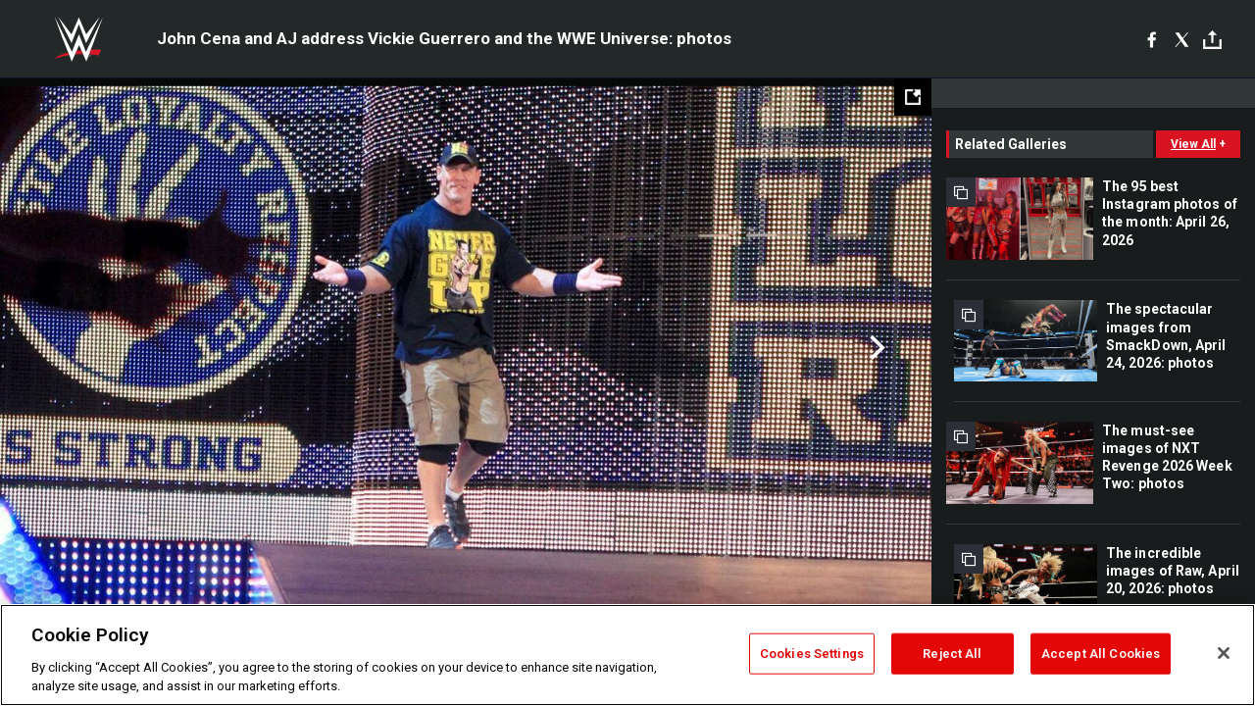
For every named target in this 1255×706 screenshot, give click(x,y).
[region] (627, 655)
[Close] (1223, 653)
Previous (56, 348)
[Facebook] (1151, 39)
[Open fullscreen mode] (912, 97)
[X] (1182, 39)
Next (875, 348)
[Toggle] (1212, 39)
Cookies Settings (812, 653)
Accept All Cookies (1100, 653)
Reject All (952, 653)
